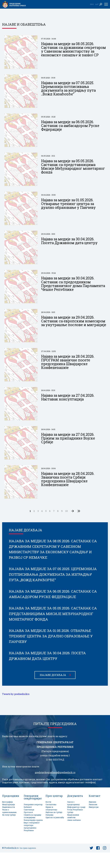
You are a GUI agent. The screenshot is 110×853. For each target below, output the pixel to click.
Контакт (94, 796)
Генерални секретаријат (33, 797)
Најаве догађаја (53, 675)
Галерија (49, 815)
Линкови (93, 805)
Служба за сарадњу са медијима (32, 816)
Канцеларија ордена (33, 820)
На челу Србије (9, 815)
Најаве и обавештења (51, 808)
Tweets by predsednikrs (15, 694)
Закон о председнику (73, 803)
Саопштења (51, 805)
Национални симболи (73, 816)
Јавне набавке (74, 820)
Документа (75, 796)
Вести (48, 802)
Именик (92, 802)
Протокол (28, 813)
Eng (92, 4)
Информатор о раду (76, 807)
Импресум (93, 807)
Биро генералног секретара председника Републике (32, 827)
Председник (10, 796)
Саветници (29, 810)
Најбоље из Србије (54, 813)
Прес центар (54, 796)
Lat (97, 4)
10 (66, 511)
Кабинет (28, 807)
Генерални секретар (33, 805)
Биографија (7, 802)
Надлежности (8, 807)
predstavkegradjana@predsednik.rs (55, 773)
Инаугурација (8, 805)
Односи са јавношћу (55, 818)
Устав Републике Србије (75, 811)
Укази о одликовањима (9, 811)
